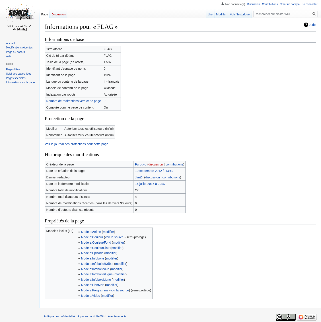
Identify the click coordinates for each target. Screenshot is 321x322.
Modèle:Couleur (92, 237)
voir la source (114, 237)
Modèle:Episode (92, 253)
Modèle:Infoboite (92, 258)
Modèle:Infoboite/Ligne (97, 274)
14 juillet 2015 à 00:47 (150, 184)
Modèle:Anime (91, 232)
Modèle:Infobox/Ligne (96, 279)
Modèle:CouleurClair (95, 248)
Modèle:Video (90, 295)
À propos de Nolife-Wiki (91, 316)
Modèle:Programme (95, 290)
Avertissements (117, 316)
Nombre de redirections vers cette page (73, 101)
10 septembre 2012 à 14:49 (154, 171)
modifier (108, 232)
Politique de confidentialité (59, 316)
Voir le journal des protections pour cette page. (77, 144)
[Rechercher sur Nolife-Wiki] (285, 14)
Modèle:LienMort (92, 285)
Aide (312, 25)
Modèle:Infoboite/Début (97, 264)
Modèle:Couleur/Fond (96, 242)
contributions (174, 164)
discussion (155, 164)
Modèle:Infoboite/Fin (95, 269)
